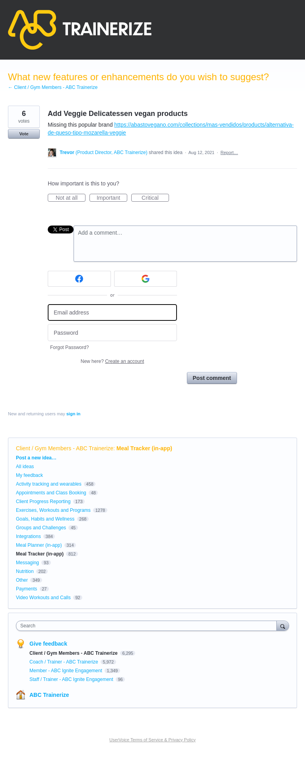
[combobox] (148, 626)
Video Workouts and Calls (43, 597)
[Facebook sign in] (79, 279)
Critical (155, 198)
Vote (23, 133)
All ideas (25, 466)
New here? (112, 361)
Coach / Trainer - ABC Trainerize (64, 662)
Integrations (28, 536)
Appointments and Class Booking (51, 493)
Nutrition (25, 571)
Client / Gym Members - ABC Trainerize (64, 448)
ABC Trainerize (49, 695)
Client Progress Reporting (43, 501)
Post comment (212, 378)
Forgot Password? (69, 347)
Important (112, 198)
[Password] (112, 332)
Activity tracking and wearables (49, 484)
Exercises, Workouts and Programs (54, 510)
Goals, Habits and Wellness (45, 519)
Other (22, 580)
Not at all (70, 198)
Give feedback (48, 643)
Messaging (27, 562)
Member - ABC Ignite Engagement (66, 670)
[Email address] (112, 312)
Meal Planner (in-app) (39, 545)
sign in (73, 413)
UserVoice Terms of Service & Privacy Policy (152, 739)
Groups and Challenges (41, 527)
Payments (26, 589)
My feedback (29, 475)
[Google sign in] (145, 279)
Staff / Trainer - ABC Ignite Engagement (72, 679)
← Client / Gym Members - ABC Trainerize (52, 87)
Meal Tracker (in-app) (144, 448)
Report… (229, 152)
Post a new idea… (36, 458)
